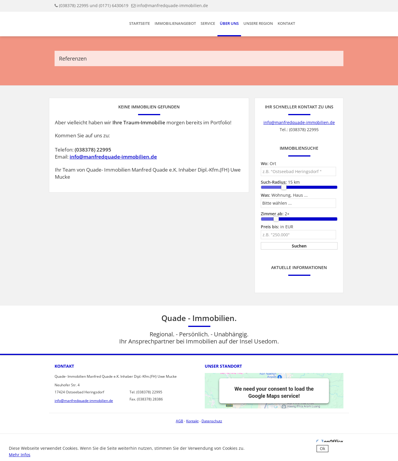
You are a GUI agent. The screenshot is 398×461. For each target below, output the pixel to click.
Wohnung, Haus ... (284, 195)
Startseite (139, 23)
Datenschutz (212, 420)
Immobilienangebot (175, 23)
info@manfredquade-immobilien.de (172, 5)
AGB (179, 420)
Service (208, 23)
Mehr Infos (19, 454)
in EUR (277, 226)
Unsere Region (258, 23)
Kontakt (286, 23)
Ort (268, 163)
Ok (322, 448)
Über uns (229, 23)
